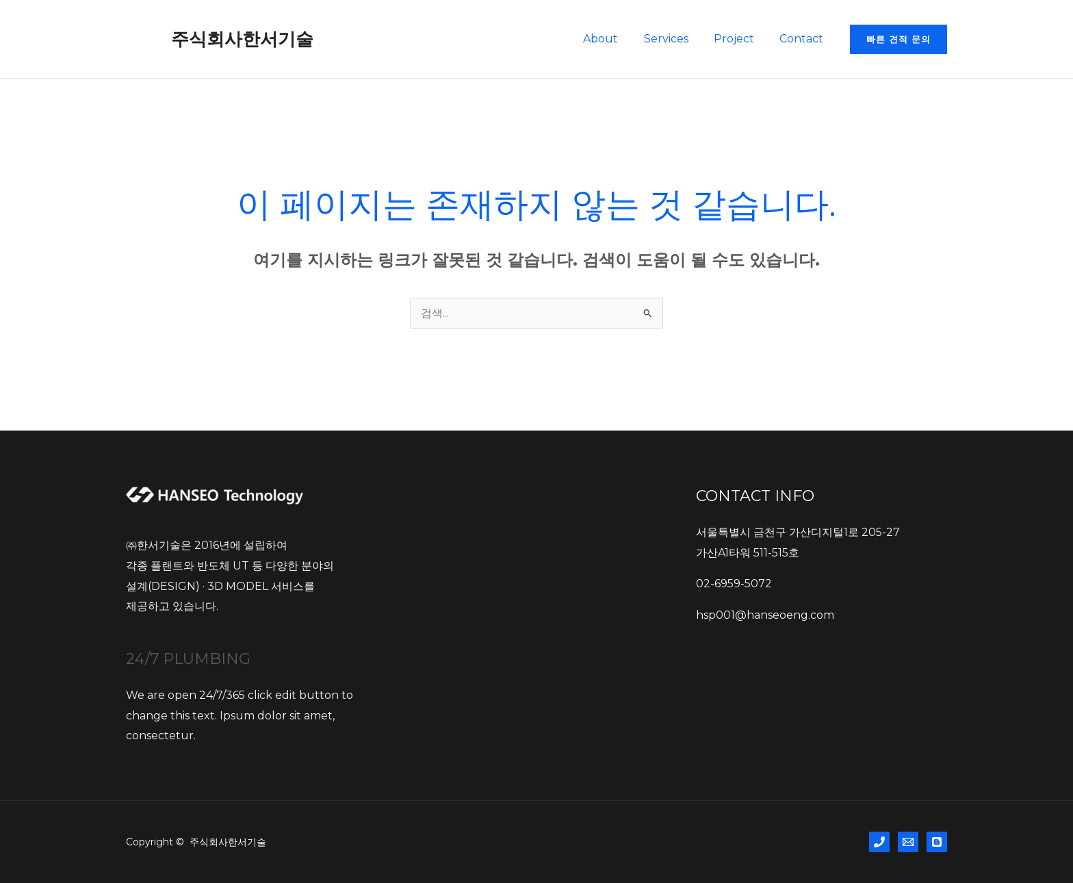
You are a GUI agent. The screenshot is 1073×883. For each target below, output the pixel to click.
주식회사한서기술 (242, 39)
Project (739, 38)
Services (675, 38)
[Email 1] (908, 842)
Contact (803, 38)
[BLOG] (937, 842)
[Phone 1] (879, 842)
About (613, 38)
